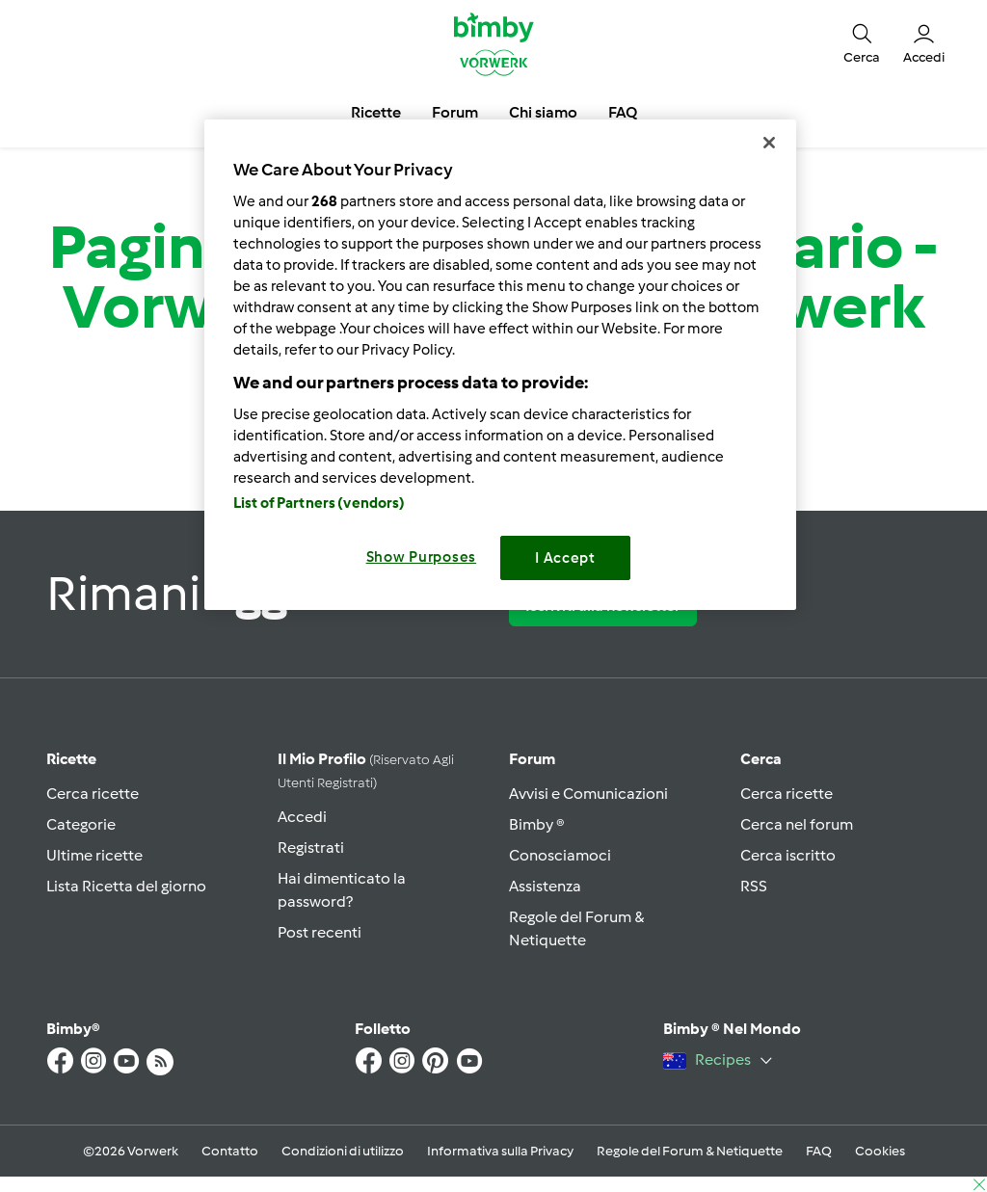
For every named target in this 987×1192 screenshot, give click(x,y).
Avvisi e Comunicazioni (588, 793)
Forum (532, 759)
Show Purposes (421, 557)
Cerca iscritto (788, 855)
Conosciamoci (560, 855)
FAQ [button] (622, 112)
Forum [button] (455, 112)
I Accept (565, 558)
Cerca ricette (92, 793)
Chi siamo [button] (543, 112)
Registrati (311, 847)
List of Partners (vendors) (319, 503)
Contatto (229, 1151)
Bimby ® (537, 824)
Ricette (71, 759)
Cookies (880, 1151)
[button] (861, 43)
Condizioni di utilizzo (342, 1151)
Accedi (302, 817)
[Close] (769, 142)
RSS (753, 886)
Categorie (81, 824)
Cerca (761, 759)
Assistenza (545, 886)
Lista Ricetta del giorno (126, 886)
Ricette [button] (376, 112)
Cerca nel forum (796, 824)
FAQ (819, 1151)
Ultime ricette (94, 855)
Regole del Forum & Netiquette (690, 1151)
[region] (500, 364)
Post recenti (319, 932)
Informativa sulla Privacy (500, 1151)
